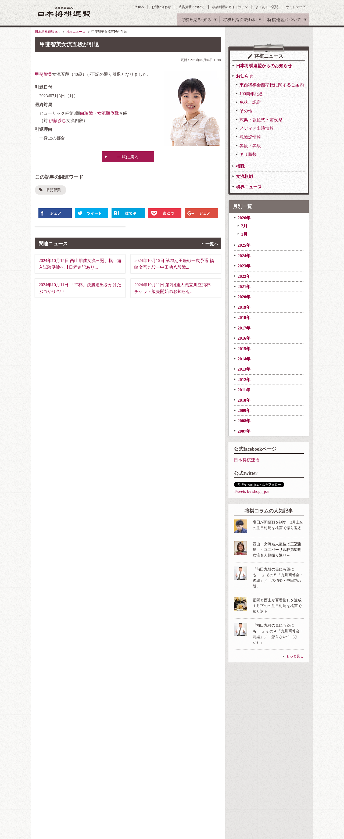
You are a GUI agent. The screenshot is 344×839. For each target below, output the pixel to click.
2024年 (244, 255)
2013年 (244, 369)
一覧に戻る (128, 157)
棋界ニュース (249, 187)
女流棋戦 (244, 176)
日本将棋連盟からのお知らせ (264, 65)
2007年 (244, 431)
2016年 (244, 338)
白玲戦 (86, 113)
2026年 (244, 218)
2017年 (244, 328)
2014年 (244, 359)
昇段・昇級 (250, 146)
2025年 (244, 245)
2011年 (244, 390)
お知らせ (244, 76)
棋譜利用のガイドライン (230, 7)
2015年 (244, 348)
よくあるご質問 (267, 7)
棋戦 (240, 166)
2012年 (244, 379)
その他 (245, 111)
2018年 (244, 317)
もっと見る (295, 656)
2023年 (244, 266)
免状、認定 (250, 102)
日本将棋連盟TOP (47, 32)
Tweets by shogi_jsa (251, 491)
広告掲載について (192, 7)
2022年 (244, 276)
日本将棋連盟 (247, 460)
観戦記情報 (250, 137)
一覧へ (211, 244)
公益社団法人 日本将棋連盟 (64, 11)
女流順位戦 (108, 113)
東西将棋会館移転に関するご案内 (271, 85)
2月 (244, 226)
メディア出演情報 (256, 128)
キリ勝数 (248, 154)
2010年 (244, 400)
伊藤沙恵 (57, 120)
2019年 (244, 307)
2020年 (244, 297)
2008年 (244, 420)
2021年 (244, 286)
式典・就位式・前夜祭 (260, 119)
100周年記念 (251, 93)
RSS (141, 7)
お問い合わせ (161, 7)
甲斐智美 (43, 74)
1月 (244, 234)
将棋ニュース (75, 32)
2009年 (244, 410)
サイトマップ (295, 7)
